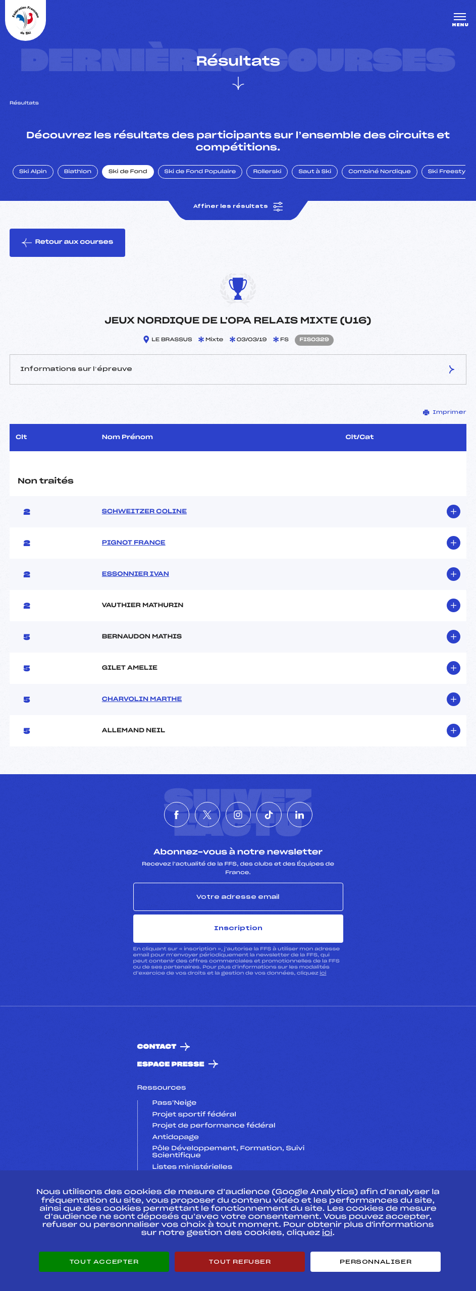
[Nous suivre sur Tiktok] (269, 814)
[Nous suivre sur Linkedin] (299, 814)
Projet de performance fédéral (214, 1126)
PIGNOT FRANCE (134, 543)
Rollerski (267, 172)
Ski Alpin (33, 172)
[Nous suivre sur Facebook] (176, 814)
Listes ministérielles (192, 1167)
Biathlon (77, 172)
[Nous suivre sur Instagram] (238, 814)
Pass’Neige (174, 1103)
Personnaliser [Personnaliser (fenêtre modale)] (375, 1262)
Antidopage (175, 1138)
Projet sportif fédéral (194, 1115)
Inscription (238, 928)
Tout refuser (239, 1262)
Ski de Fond (128, 172)
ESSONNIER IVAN (135, 574)
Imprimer (444, 412)
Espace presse (170, 1064)
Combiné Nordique (379, 172)
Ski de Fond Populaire (200, 172)
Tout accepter (104, 1262)
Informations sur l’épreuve (238, 369)
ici (323, 973)
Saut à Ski (314, 172)
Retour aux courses (67, 243)
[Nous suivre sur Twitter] (207, 814)
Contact (157, 1047)
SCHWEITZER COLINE (144, 512)
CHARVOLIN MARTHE (142, 699)
